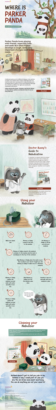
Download (12, 361)
